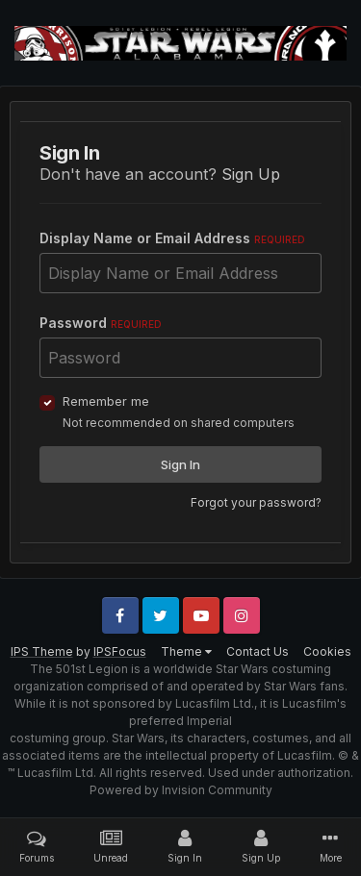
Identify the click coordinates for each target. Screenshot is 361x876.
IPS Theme (42, 651)
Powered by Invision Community (181, 790)
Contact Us (257, 651)
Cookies (327, 651)
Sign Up (250, 174)
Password (100, 322)
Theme (186, 651)
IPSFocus (119, 651)
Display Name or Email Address (172, 238)
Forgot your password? (256, 502)
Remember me (106, 401)
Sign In (180, 464)
